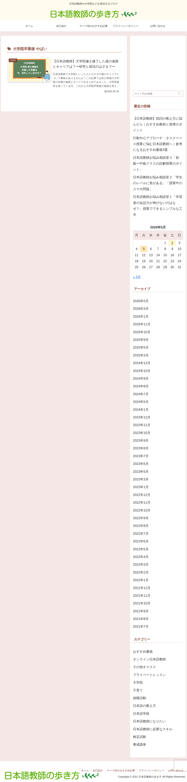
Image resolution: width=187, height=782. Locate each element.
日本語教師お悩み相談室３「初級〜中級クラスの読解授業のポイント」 (157, 163)
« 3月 (137, 277)
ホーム (85, 770)
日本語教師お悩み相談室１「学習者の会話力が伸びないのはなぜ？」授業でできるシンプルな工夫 (157, 205)
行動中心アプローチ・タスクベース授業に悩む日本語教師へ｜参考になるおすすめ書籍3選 (157, 144)
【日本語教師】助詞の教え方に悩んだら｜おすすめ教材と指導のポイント (157, 124)
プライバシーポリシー (151, 770)
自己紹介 (98, 770)
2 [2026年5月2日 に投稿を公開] (172, 243)
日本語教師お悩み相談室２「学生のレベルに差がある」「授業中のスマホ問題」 (157, 183)
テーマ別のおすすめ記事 (121, 770)
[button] (179, 93)
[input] (158, 94)
